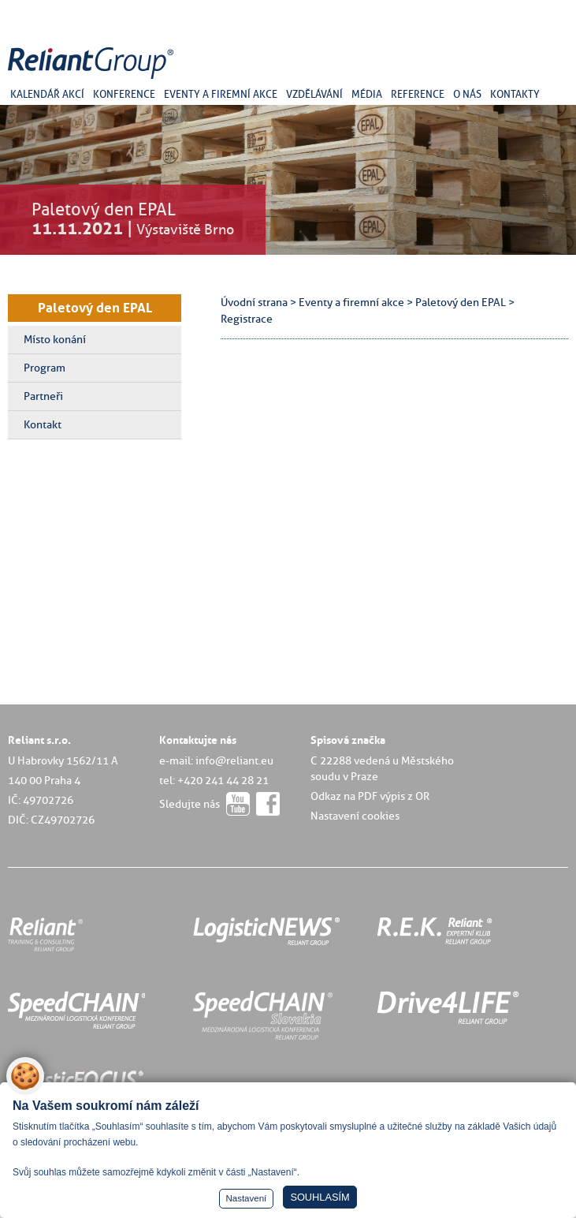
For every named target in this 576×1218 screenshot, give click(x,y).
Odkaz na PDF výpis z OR (369, 796)
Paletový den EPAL (95, 307)
